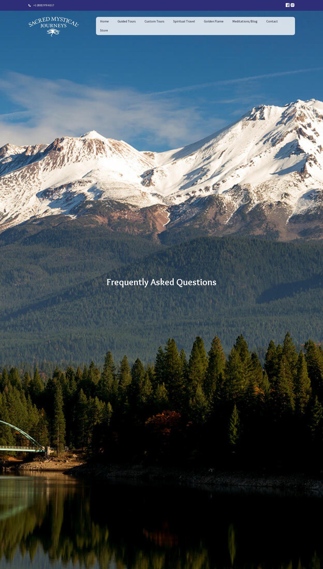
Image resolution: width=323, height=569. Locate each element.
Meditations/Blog (244, 21)
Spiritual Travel (184, 21)
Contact (272, 21)
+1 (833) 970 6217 (43, 5)
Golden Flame (214, 21)
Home (104, 21)
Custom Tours (154, 21)
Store (104, 30)
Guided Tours (127, 21)
